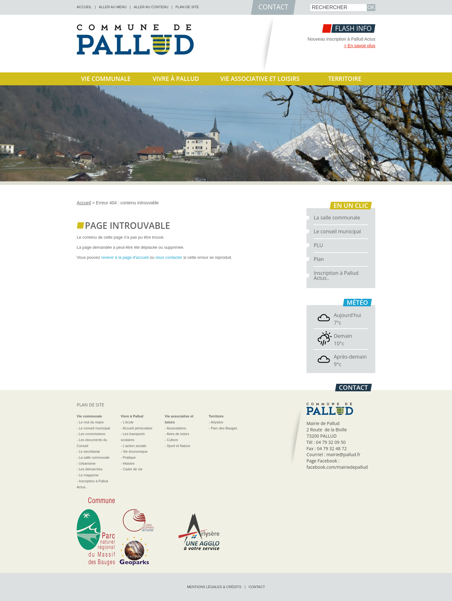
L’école (128, 422)
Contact (257, 587)
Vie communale (106, 79)
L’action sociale (134, 446)
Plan (319, 259)
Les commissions (92, 434)
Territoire (344, 79)
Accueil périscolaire (137, 428)
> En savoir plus (359, 45)
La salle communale (337, 217)
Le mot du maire (91, 422)
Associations (176, 428)
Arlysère (217, 422)
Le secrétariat (89, 451)
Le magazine (89, 475)
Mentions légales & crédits (214, 587)
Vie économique (135, 451)
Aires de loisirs (178, 434)
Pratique (129, 457)
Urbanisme (87, 463)
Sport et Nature (178, 446)
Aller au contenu (151, 7)
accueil (84, 7)
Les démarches (90, 469)
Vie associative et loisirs (260, 79)
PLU (318, 245)
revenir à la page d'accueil (125, 257)
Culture (172, 440)
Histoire (129, 463)
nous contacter (168, 257)
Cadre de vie (132, 469)
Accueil (84, 202)
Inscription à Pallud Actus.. (336, 275)
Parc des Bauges (224, 428)
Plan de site (187, 7)
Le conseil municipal (337, 231)
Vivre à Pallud (176, 79)
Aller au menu (113, 7)
